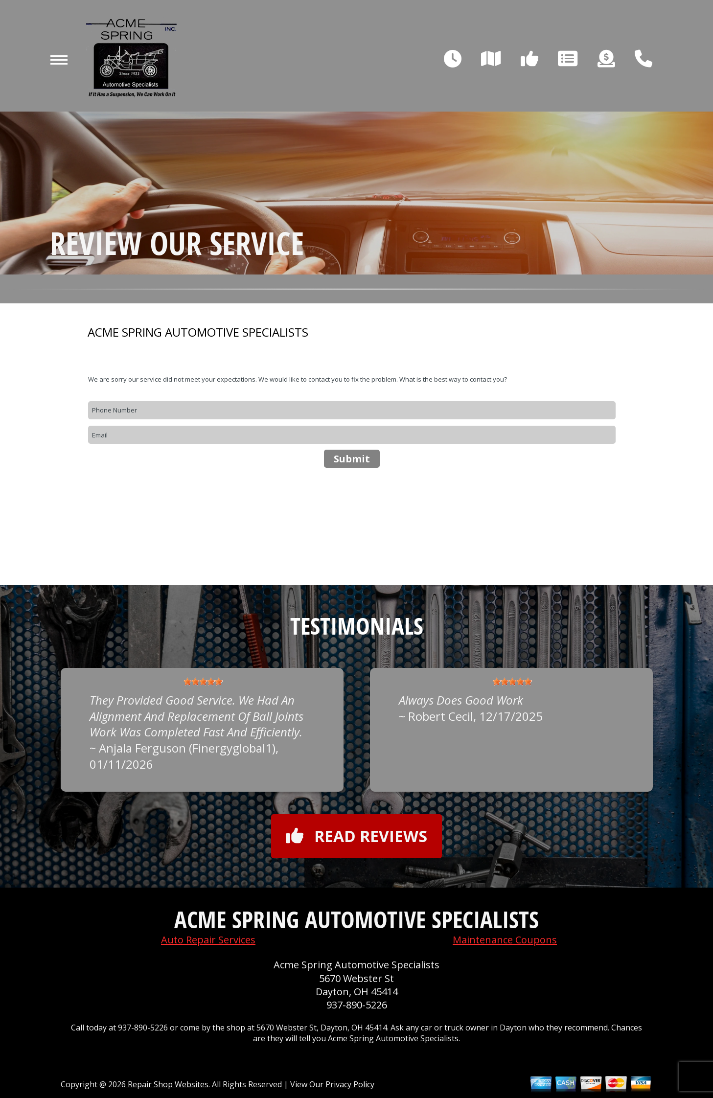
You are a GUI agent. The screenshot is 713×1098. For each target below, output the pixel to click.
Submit (352, 458)
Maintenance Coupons (505, 939)
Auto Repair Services (208, 939)
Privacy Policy (349, 1084)
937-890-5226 (356, 1004)
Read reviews (356, 835)
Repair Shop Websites (167, 1084)
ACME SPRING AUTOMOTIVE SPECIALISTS (198, 332)
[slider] (203, 682)
